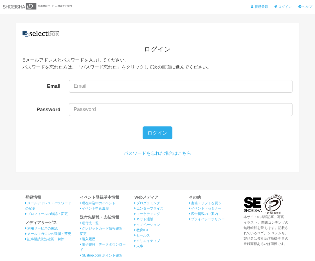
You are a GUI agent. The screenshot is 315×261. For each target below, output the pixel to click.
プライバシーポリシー (207, 219)
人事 (138, 246)
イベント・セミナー (205, 208)
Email (53, 86)
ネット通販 (143, 219)
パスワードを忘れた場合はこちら (157, 153)
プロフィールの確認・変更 (46, 214)
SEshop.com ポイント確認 (101, 255)
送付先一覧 (89, 223)
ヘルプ (305, 7)
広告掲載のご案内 (203, 214)
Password (48, 109)
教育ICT (141, 230)
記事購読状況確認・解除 (44, 239)
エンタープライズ (148, 208)
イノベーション (147, 225)
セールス (142, 235)
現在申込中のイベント (98, 203)
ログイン (283, 7)
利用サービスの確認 (41, 228)
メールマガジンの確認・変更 (48, 234)
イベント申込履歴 (94, 208)
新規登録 (259, 7)
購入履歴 (87, 239)
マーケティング (147, 214)
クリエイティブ (147, 241)
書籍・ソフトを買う (205, 203)
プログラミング (147, 203)
